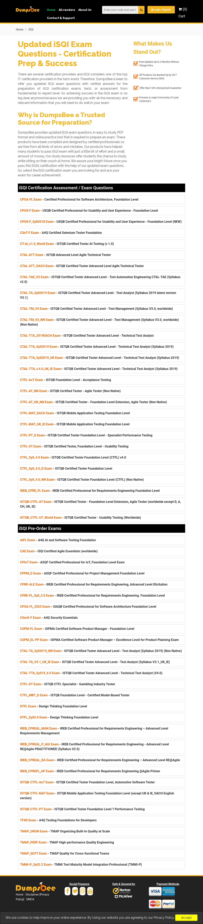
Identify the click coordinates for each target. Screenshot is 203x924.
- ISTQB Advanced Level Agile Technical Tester (65, 255)
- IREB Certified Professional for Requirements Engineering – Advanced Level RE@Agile (100, 760)
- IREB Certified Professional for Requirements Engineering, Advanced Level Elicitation (93, 584)
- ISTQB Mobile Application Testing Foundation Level (75, 413)
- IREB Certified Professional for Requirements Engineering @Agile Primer (90, 771)
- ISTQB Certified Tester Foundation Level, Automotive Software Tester (87, 782)
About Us (85, 9)
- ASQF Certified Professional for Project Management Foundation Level (82, 573)
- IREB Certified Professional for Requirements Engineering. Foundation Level (92, 595)
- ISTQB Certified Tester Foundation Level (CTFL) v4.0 (73, 457)
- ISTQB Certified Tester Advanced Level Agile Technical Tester (82, 266)
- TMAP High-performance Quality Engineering (67, 842)
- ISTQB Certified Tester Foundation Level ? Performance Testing (82, 809)
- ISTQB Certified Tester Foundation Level (66, 468)
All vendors (67, 9)
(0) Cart (182, 12)
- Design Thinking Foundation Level (53, 706)
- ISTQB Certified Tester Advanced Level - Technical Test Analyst (87, 335)
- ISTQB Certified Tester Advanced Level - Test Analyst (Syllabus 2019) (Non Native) (101, 651)
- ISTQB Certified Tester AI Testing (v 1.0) (67, 243)
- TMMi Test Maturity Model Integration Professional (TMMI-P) (81, 864)
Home (51, 9)
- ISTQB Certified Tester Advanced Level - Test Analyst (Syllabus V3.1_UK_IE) (95, 662)
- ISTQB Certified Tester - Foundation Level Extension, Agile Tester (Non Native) (93, 402)
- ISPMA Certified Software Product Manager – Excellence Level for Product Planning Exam (99, 640)
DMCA (30, 899)
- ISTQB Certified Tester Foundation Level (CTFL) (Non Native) (82, 479)
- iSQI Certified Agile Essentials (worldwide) (59, 551)
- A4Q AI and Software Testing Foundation (58, 540)
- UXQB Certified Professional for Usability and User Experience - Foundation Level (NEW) (101, 221)
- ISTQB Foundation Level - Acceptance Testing (65, 380)
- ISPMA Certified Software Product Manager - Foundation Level (77, 628)
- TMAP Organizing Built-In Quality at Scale (65, 831)
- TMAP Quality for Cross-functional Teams (64, 853)
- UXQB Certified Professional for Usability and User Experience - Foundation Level (89, 210)
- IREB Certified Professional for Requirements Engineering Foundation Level (90, 490)
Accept (186, 917)
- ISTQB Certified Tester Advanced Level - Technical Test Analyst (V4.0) (91, 673)
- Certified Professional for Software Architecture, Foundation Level (79, 199)
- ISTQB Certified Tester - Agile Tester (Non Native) (70, 391)
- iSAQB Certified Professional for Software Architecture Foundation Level (88, 606)
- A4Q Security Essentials (49, 617)
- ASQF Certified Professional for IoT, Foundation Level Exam (72, 562)
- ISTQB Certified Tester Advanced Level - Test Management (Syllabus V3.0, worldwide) (96, 308)
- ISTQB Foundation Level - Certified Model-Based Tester (74, 695)
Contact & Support (61, 18)
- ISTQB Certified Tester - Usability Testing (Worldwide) (80, 517)
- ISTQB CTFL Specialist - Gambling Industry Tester (67, 684)
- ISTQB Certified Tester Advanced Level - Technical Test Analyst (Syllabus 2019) (97, 346)
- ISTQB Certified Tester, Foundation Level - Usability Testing (74, 446)
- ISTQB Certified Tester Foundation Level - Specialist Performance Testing (86, 435)
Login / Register (161, 9)
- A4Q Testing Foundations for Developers (58, 820)
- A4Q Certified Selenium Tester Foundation (61, 232)
